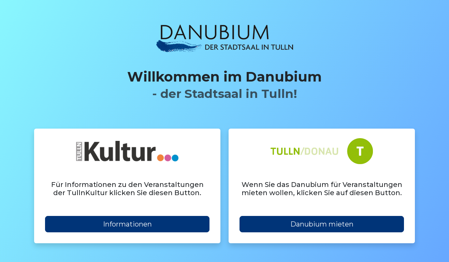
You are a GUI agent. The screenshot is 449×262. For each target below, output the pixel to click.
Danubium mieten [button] (321, 224)
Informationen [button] (127, 224)
